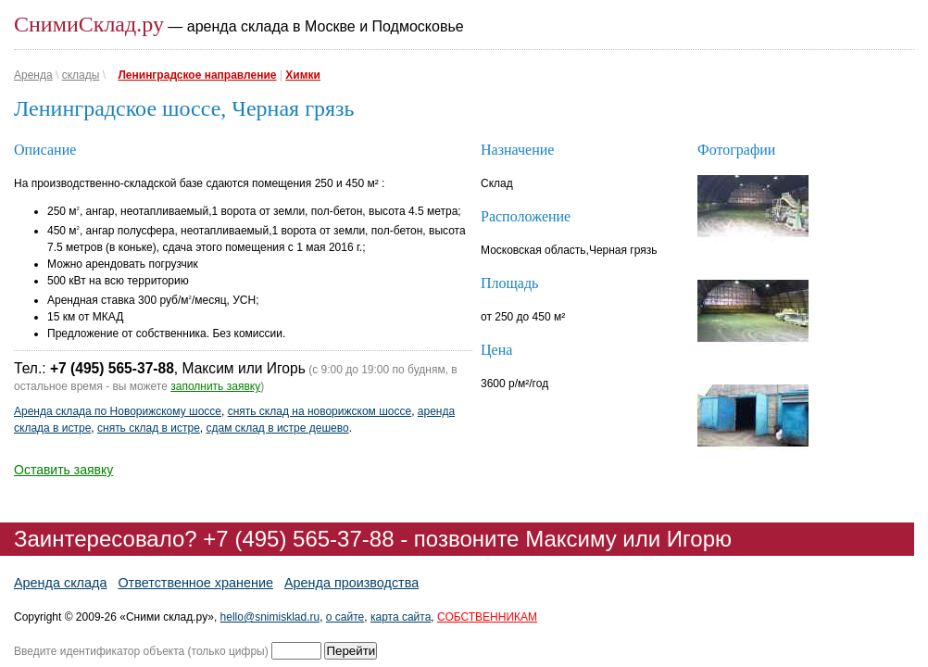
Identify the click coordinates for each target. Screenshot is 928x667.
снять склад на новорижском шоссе (319, 411)
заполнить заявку (215, 386)
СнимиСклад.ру (89, 24)
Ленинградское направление (197, 75)
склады (81, 75)
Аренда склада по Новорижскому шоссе (117, 411)
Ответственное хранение (195, 582)
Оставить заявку (63, 469)
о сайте (345, 616)
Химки (302, 75)
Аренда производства (351, 582)
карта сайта (400, 616)
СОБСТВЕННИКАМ (487, 616)
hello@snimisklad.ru (270, 616)
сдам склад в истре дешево (278, 428)
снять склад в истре (148, 428)
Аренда (33, 75)
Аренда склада (60, 582)
